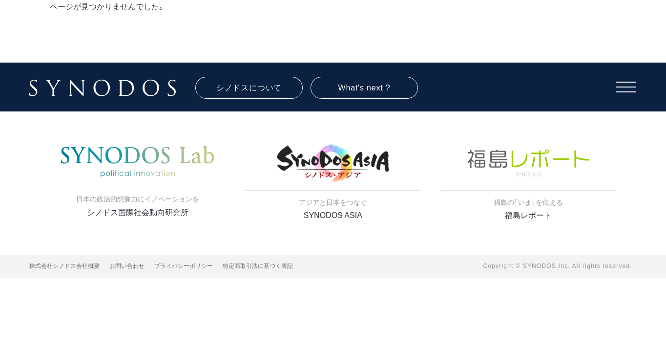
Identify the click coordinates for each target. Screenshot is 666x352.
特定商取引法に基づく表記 (258, 266)
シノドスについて (249, 88)
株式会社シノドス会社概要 (64, 266)
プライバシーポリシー (183, 266)
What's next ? (364, 88)
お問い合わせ (127, 266)
